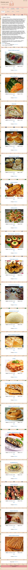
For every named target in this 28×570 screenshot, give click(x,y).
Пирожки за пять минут (14, 130)
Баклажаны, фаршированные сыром (14, 432)
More (14, 67)
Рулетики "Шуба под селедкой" (14, 50)
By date (3, 43)
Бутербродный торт (14, 462)
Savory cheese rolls (14, 76)
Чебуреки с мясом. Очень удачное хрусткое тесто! (14, 383)
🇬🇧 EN (26, 0)
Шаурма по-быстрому (14, 510)
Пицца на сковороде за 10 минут (14, 334)
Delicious (15, 70)
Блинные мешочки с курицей (14, 156)
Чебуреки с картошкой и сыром (14, 406)
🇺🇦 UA (24, 0)
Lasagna (14, 358)
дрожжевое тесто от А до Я (14, 311)
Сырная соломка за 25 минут (14, 535)
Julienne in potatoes (13, 182)
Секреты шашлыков (14, 484)
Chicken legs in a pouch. (14, 259)
